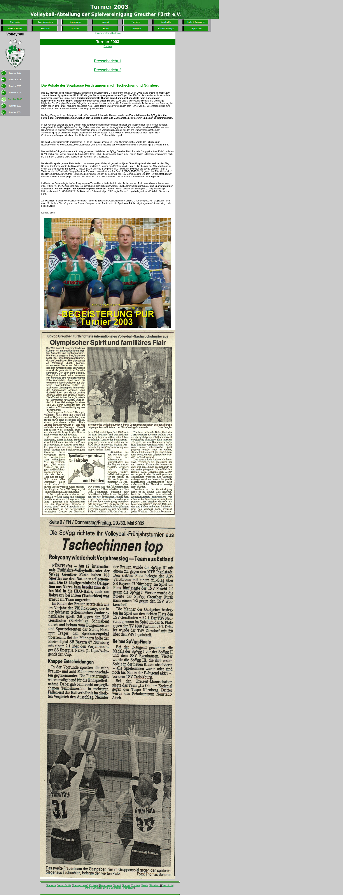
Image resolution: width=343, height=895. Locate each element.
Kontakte (93, 885)
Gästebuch (155, 885)
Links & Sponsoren (112, 888)
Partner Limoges (93, 888)
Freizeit (126, 885)
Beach (145, 885)
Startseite (116, 33)
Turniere (108, 46)
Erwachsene (106, 885)
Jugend (117, 885)
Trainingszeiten (102, 33)
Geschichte (167, 885)
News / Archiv (64, 885)
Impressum (128, 888)
